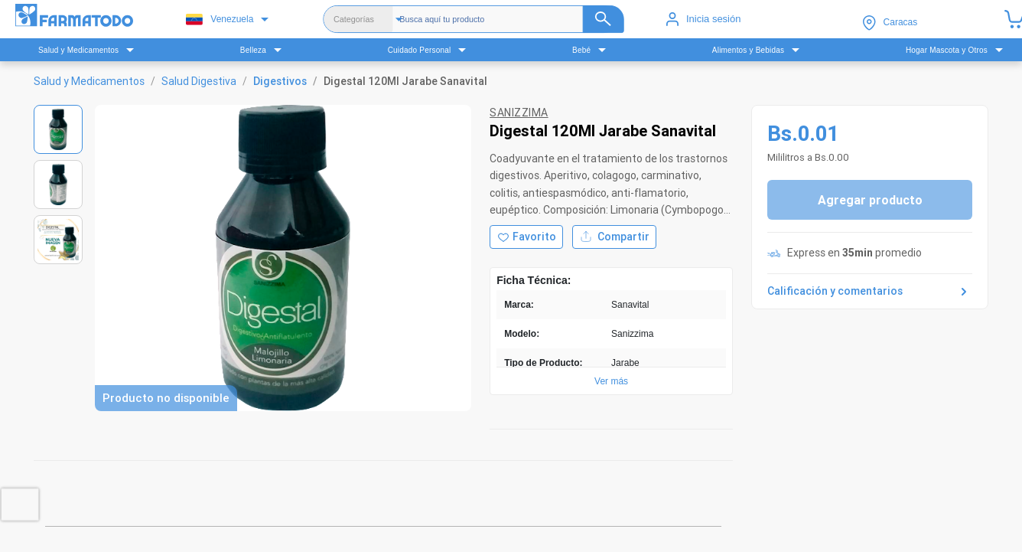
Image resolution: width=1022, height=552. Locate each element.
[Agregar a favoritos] (526, 237)
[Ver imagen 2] (58, 184)
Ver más (611, 381)
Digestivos (280, 81)
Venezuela (219, 19)
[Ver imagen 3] (58, 239)
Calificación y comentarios (869, 291)
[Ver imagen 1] (58, 129)
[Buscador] (511, 19)
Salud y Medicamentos (89, 81)
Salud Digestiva (198, 81)
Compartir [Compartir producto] (614, 237)
